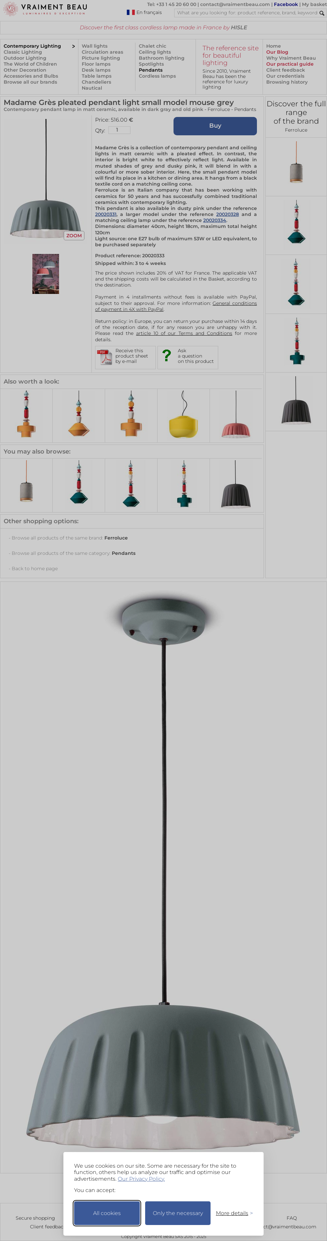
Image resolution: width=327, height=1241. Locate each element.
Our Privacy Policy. (141, 1179)
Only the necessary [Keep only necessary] (178, 1213)
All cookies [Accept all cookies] (107, 1213)
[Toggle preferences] (231, 1213)
